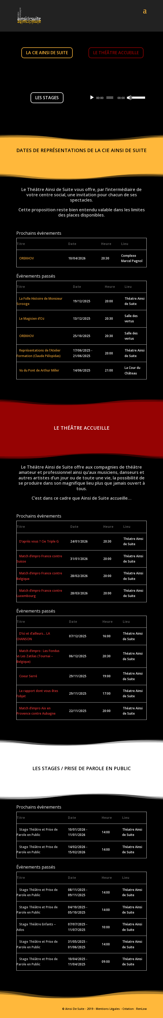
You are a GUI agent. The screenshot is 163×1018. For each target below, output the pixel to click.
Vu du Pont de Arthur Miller (39, 370)
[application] (116, 97)
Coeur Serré (28, 676)
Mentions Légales (108, 1009)
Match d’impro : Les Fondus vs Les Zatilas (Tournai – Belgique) (38, 656)
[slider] (109, 97)
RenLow (141, 1009)
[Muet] (129, 97)
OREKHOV (26, 258)
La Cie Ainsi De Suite (47, 53)
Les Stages (47, 98)
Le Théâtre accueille (116, 53)
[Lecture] (92, 97)
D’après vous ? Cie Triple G (39, 541)
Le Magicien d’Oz (32, 318)
